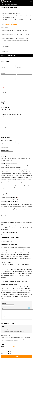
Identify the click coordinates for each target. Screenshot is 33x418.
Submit (16, 356)
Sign (2, 308)
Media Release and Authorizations (8, 280)
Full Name (4, 303)
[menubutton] (31, 1)
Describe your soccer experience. (8, 119)
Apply (14, 346)
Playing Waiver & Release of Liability (9, 197)
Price (3, 329)
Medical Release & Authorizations (8, 262)
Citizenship (3, 92)
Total (2, 353)
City (1, 77)
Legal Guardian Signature (7, 302)
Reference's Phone (5, 146)
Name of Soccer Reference (7, 140)
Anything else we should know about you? (10, 127)
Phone (2, 83)
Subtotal (2, 350)
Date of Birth (3, 97)
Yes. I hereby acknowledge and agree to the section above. (15, 199)
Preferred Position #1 (5, 109)
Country (2, 80)
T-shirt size (3, 101)
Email (2, 87)
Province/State (19, 80)
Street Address (3, 73)
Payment (3, 326)
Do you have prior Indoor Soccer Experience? (11, 114)
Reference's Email (5, 150)
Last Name (19, 67)
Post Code (19, 77)
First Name (3, 67)
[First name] (8, 66)
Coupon (2, 346)
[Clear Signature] (16, 318)
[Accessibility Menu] (29, 308)
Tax (1, 351)
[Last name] (24, 66)
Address (2, 69)
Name (2, 64)
